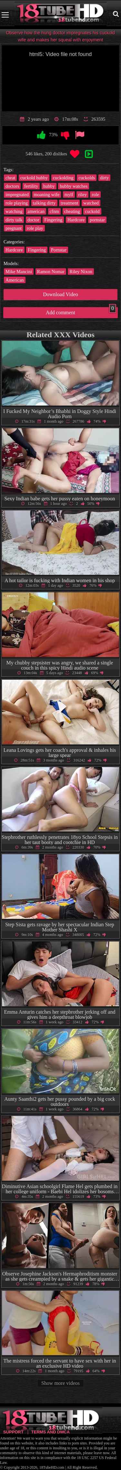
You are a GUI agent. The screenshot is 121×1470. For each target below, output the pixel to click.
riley (82, 194)
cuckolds (86, 177)
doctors (12, 186)
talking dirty (44, 203)
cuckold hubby (34, 177)
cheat (10, 177)
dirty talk (13, 219)
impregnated (17, 194)
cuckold (92, 211)
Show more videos (60, 1383)
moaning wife (47, 194)
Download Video (60, 294)
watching (14, 211)
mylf (69, 194)
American (14, 280)
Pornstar (58, 249)
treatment (69, 203)
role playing (16, 203)
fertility (31, 186)
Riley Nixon (80, 271)
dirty (104, 177)
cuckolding (63, 177)
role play (35, 228)
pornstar (97, 219)
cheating (72, 211)
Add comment (81, 311)
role (95, 194)
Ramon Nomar (51, 271)
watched (91, 203)
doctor (33, 219)
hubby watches (73, 186)
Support (13, 1432)
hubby (49, 186)
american (36, 211)
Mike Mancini (18, 271)
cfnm (54, 211)
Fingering (53, 219)
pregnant (13, 228)
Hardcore (76, 219)
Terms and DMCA (50, 1432)
